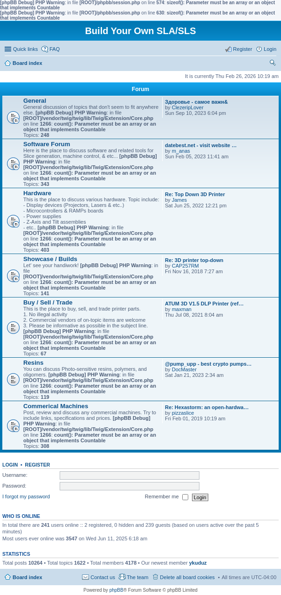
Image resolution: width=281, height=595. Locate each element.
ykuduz (198, 563)
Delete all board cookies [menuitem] (187, 577)
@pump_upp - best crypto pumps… (208, 364)
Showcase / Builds (50, 258)
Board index (27, 577)
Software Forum (46, 144)
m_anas (181, 151)
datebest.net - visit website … (201, 145)
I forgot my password (26, 497)
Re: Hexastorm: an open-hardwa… (207, 407)
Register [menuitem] (242, 49)
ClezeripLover (188, 107)
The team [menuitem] (137, 577)
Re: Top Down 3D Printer (195, 194)
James (179, 200)
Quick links (25, 49)
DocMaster (184, 369)
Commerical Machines (55, 406)
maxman (182, 309)
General (34, 100)
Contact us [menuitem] (102, 577)
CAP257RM (185, 266)
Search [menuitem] (272, 64)
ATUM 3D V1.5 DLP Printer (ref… (204, 303)
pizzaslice (183, 413)
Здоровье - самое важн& (196, 102)
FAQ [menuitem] (54, 49)
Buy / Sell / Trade (48, 302)
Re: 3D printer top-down (194, 260)
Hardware (37, 193)
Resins (33, 362)
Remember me (166, 497)
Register (37, 465)
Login (10, 465)
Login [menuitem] (270, 49)
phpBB (116, 590)
